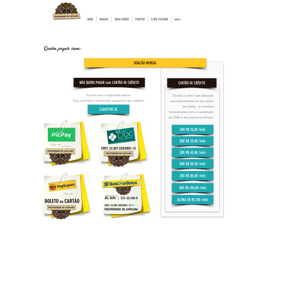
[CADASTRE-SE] (108, 109)
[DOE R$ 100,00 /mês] (192, 187)
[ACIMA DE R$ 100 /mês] (192, 199)
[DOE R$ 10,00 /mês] (192, 129)
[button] (109, 82)
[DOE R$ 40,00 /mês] (192, 152)
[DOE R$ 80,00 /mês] (192, 175)
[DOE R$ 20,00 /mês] (192, 141)
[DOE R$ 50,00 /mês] (192, 163)
